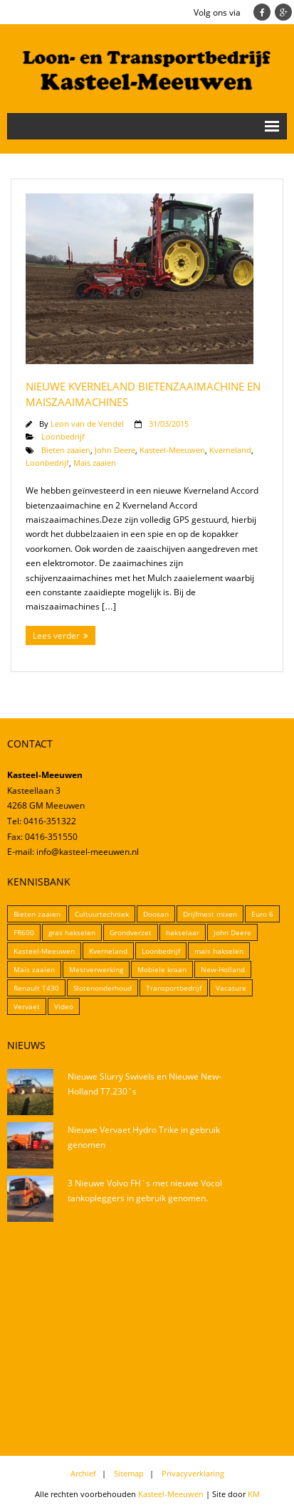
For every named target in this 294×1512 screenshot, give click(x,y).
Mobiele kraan (162, 969)
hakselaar (182, 932)
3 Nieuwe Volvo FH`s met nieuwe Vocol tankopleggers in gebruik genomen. (145, 1191)
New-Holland (223, 969)
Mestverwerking (96, 969)
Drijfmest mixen (210, 914)
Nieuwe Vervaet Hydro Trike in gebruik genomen (144, 1137)
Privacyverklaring (193, 1473)
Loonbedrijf (63, 436)
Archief (83, 1473)
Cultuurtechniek (102, 914)
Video (63, 1006)
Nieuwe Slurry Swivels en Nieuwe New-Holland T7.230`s (144, 1084)
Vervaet (27, 1006)
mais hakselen (218, 951)
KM (254, 1494)
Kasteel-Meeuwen (172, 449)
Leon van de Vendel (87, 423)
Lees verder (56, 635)
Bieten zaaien (65, 449)
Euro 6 (262, 914)
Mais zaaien (94, 462)
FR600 (24, 932)
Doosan (156, 914)
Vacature (231, 988)
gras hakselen (71, 932)
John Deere (115, 449)
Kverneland (230, 449)
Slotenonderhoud (102, 988)
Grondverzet (131, 932)
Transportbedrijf (173, 988)
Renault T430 (36, 988)
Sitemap (129, 1473)
